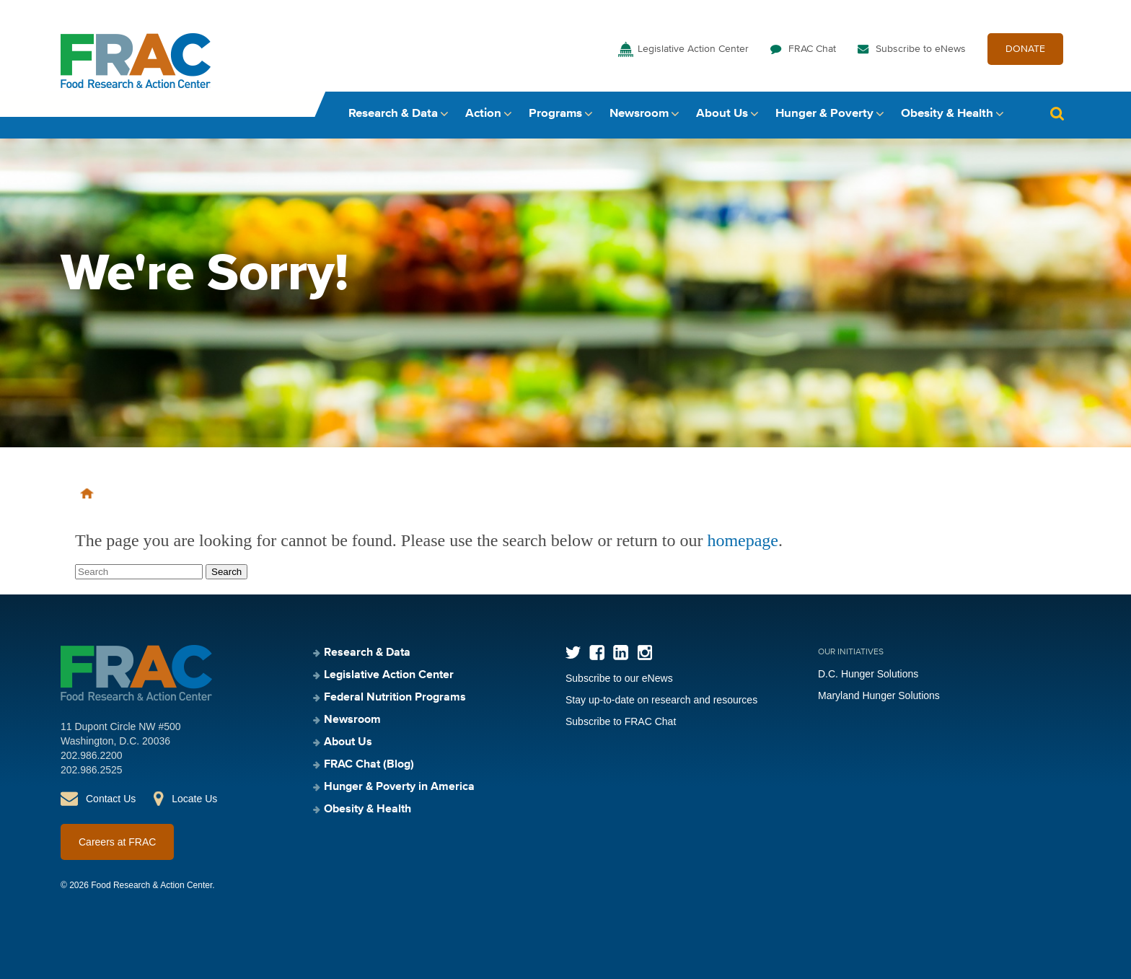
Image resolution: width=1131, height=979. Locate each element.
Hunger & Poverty (824, 113)
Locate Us (194, 798)
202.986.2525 (92, 770)
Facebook (596, 652)
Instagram (644, 652)
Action (483, 113)
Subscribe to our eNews (619, 678)
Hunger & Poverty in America (399, 787)
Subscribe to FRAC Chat (621, 721)
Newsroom (639, 113)
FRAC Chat (812, 49)
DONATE (1025, 49)
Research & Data (393, 113)
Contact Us (111, 798)
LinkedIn (620, 652)
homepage (742, 540)
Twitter (573, 652)
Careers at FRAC (117, 842)
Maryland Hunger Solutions (879, 695)
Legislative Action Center (693, 49)
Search (1056, 114)
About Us (722, 113)
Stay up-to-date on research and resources (661, 700)
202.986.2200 (92, 755)
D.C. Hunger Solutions (868, 674)
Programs (555, 113)
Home (87, 493)
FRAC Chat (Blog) (369, 765)
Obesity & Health (947, 113)
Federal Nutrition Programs (395, 697)
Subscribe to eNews (921, 49)
